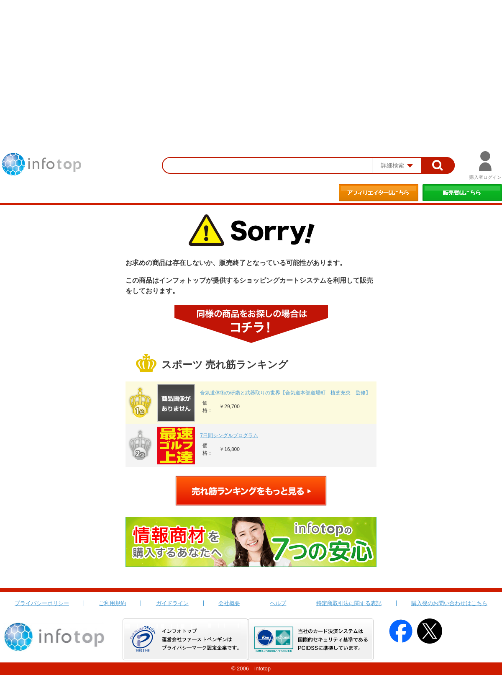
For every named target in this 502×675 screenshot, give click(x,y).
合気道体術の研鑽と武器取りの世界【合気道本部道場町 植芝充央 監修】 (285, 393)
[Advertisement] (251, 62)
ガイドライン (172, 603)
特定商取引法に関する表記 (349, 603)
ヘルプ (278, 603)
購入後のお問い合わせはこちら (449, 603)
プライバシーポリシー (42, 603)
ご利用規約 (112, 603)
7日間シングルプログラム (229, 435)
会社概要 (229, 603)
